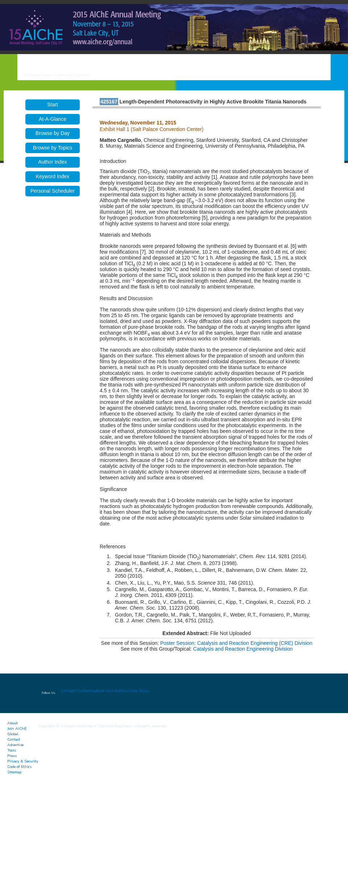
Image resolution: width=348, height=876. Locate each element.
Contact (13, 739)
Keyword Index (53, 176)
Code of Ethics (19, 766)
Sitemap (14, 772)
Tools (11, 750)
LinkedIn (69, 690)
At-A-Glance (52, 119)
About (12, 723)
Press (12, 755)
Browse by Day (53, 133)
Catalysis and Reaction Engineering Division (243, 649)
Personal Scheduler (52, 191)
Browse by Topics (52, 148)
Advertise (15, 745)
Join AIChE (16, 728)
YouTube (112, 690)
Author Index (52, 162)
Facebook (97, 690)
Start (52, 104)
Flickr (124, 690)
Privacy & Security (22, 761)
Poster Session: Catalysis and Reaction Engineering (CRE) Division (236, 643)
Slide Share (139, 690)
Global (12, 734)
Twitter (83, 690)
